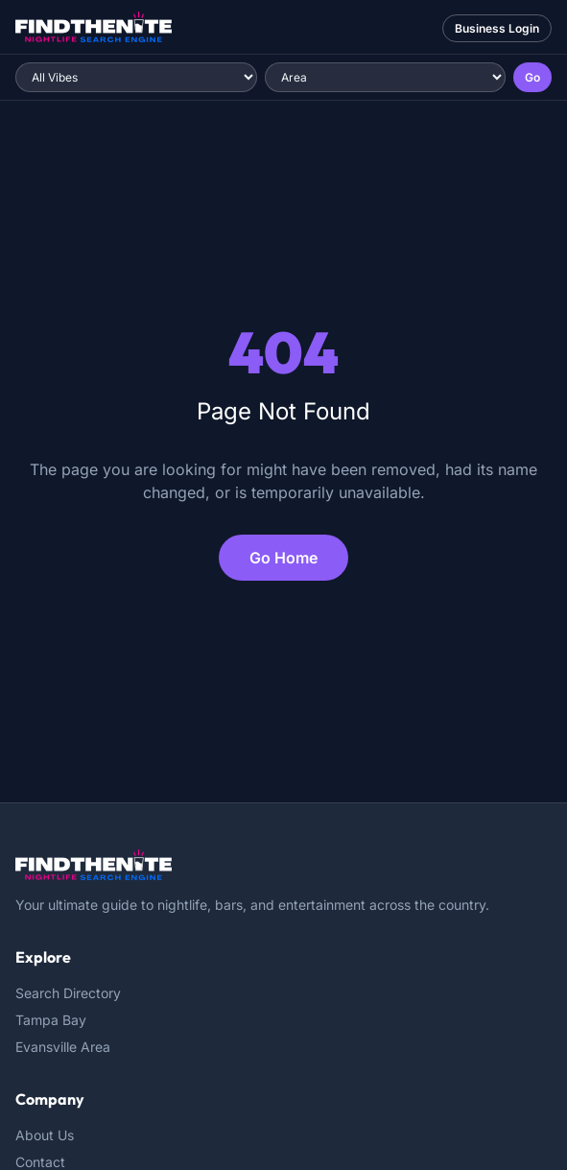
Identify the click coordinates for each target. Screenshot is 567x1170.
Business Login (497, 28)
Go (532, 77)
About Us (44, 1135)
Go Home (283, 557)
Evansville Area (62, 1047)
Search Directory (68, 993)
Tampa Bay (50, 1020)
